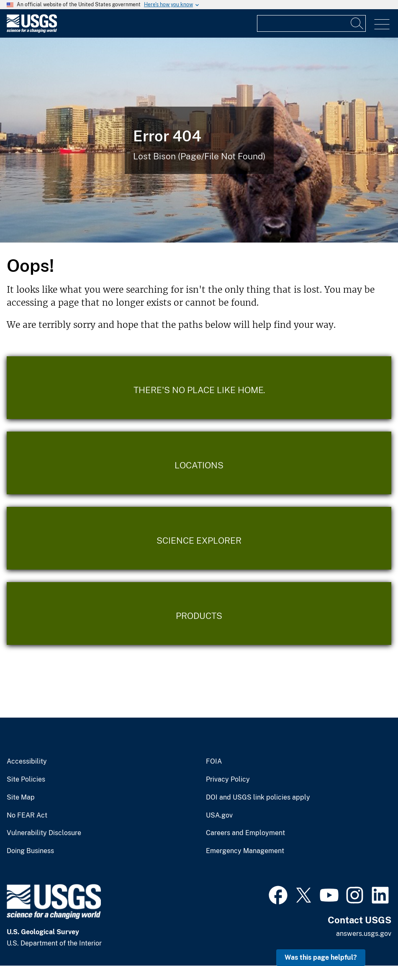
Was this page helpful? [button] (321, 957)
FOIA (214, 761)
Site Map (21, 797)
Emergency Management (245, 851)
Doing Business (30, 851)
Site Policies (26, 779)
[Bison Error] (199, 140)
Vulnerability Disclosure (44, 833)
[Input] (311, 23)
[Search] (357, 23)
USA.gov (219, 815)
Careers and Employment (245, 833)
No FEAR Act (27, 815)
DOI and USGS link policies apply (258, 797)
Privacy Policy (228, 779)
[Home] (32, 31)
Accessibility (27, 761)
